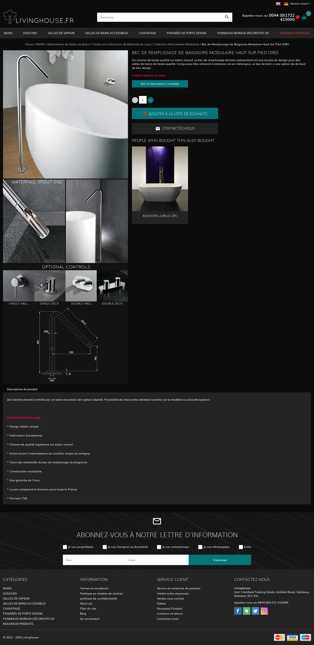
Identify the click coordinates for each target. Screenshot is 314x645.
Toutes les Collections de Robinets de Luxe (121, 44)
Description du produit (22, 389)
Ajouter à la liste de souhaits (175, 113)
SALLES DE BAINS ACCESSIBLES (106, 33)
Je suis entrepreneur (175, 547)
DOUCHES (30, 33)
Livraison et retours (170, 613)
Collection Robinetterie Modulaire (176, 44)
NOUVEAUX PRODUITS (295, 33)
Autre (247, 547)
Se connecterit (89, 619)
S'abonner (220, 560)
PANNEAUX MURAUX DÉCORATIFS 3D (243, 33)
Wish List (86, 603)
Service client (299, 3)
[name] (94, 560)
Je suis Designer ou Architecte (128, 547)
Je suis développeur (216, 547)
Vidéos (161, 603)
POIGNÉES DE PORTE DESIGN (186, 33)
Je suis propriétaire (80, 547)
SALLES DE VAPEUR (61, 33)
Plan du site (88, 608)
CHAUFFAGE (147, 33)
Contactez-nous (175, 128)
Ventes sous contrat (170, 598)
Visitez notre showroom (173, 593)
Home (29, 44)
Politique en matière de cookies (101, 593)
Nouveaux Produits (169, 608)
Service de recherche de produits (178, 588)
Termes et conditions (94, 588)
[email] (156, 560)
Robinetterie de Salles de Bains (68, 44)
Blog (83, 613)
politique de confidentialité (98, 598)
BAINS (8, 33)
